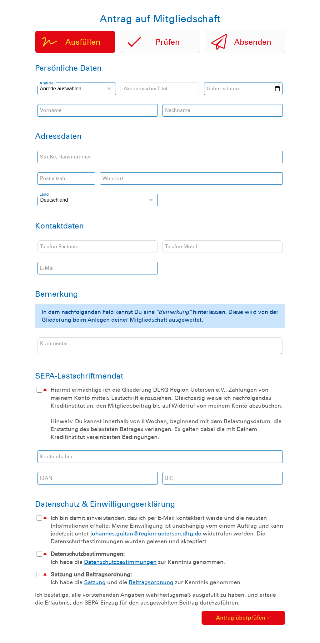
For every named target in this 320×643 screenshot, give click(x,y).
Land (44, 194)
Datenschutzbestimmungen (120, 564)
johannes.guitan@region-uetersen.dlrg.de (145, 536)
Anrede (46, 82)
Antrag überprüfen (243, 620)
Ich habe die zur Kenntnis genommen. (160, 560)
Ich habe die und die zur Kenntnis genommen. (160, 580)
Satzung (95, 584)
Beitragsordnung (151, 584)
